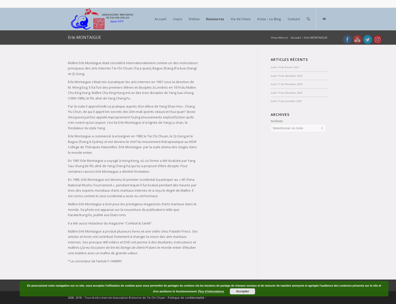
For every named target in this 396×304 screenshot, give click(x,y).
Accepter (242, 291)
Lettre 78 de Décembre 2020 (286, 75)
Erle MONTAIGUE (84, 37)
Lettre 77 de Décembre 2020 (286, 84)
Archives (277, 121)
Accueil (296, 37)
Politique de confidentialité (186, 297)
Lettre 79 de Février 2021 (285, 67)
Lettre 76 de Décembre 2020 (286, 92)
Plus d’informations (211, 291)
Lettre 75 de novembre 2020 (286, 101)
